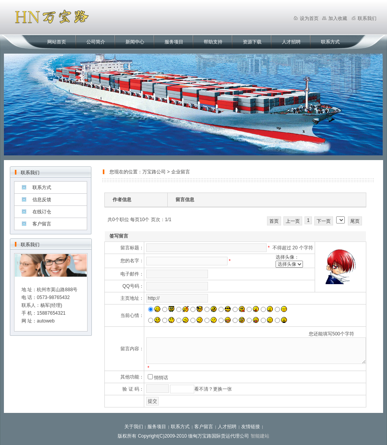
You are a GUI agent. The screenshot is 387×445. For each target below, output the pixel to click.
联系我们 (363, 18)
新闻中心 (134, 42)
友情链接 (250, 426)
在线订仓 (41, 211)
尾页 (355, 221)
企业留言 (180, 172)
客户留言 (41, 224)
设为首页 (306, 18)
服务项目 (174, 42)
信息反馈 (41, 199)
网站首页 (56, 42)
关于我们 (133, 426)
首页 (274, 221)
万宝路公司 (154, 172)
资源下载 (252, 42)
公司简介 (95, 42)
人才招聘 (291, 42)
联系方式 (330, 42)
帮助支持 (213, 42)
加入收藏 (334, 18)
